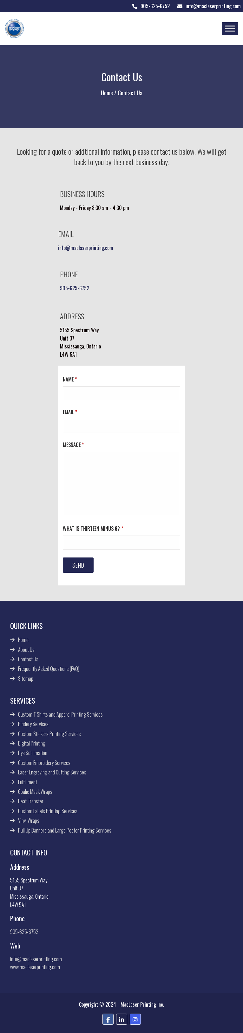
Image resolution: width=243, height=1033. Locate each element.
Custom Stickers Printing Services (49, 734)
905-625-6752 (151, 6)
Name (70, 379)
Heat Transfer (30, 801)
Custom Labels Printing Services (47, 811)
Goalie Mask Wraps (35, 791)
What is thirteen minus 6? (93, 528)
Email (70, 412)
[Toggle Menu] (230, 28)
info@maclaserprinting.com (209, 6)
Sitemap (25, 678)
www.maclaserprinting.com (35, 967)
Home (107, 93)
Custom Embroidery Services (44, 762)
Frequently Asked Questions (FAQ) (48, 668)
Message (73, 445)
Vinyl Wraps (28, 820)
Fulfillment (27, 782)
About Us (26, 649)
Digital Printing (31, 743)
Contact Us (28, 659)
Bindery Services (33, 724)
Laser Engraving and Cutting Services (52, 772)
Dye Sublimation (32, 753)
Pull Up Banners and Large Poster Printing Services (64, 830)
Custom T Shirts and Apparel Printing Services (60, 714)
